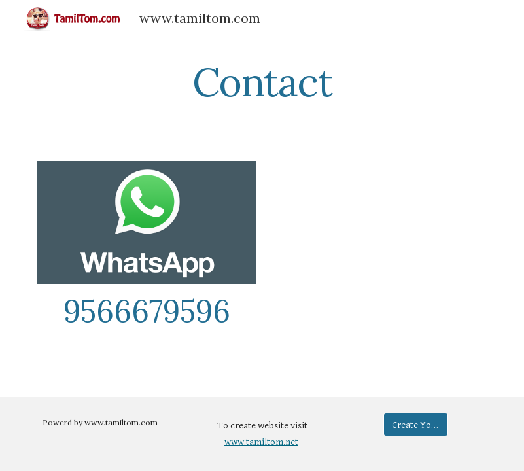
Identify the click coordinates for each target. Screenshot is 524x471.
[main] (262, 82)
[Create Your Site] (416, 425)
